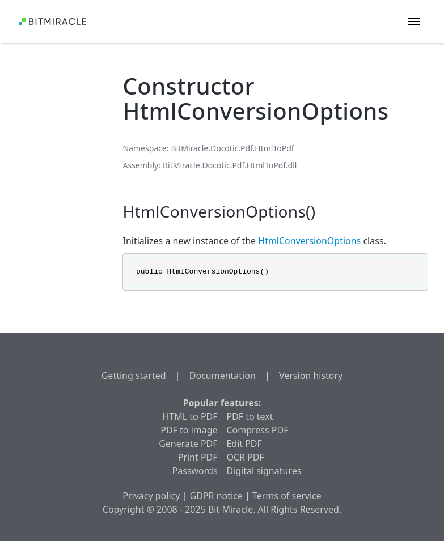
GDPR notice (216, 495)
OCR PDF (245, 457)
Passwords (195, 471)
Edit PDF (243, 443)
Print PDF (198, 457)
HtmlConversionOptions (309, 241)
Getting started (134, 375)
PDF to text (249, 416)
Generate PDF (188, 443)
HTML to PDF (190, 416)
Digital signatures (263, 471)
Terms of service (287, 495)
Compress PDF (257, 430)
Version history (310, 375)
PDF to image (188, 430)
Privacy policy (151, 495)
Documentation (222, 375)
